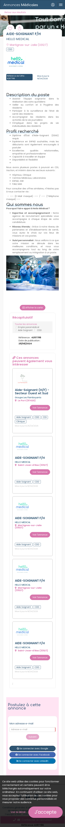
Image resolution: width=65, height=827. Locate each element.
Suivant (33, 736)
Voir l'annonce (39, 407)
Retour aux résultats (15, 12)
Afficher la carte (32, 307)
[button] (10, 273)
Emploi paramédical (28, 327)
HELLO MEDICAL (17, 39)
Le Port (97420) (25, 400)
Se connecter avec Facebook (33, 754)
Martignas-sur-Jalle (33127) (28, 526)
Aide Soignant (25, 330)
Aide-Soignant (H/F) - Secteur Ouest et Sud (32, 391)
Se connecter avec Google (32, 748)
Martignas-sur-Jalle (27, 45)
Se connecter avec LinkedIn (32, 760)
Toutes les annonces (26, 324)
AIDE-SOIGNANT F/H (30, 458)
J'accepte (45, 812)
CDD (39, 330)
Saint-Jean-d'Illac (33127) (31, 465)
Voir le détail (18, 812)
